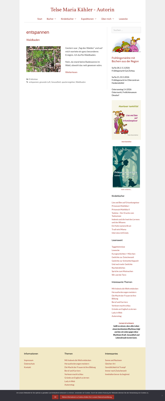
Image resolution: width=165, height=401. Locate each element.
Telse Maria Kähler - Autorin (82, 10)
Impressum (28, 360)
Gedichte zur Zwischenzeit (123, 257)
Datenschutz (29, 363)
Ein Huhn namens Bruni (121, 226)
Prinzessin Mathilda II (121, 209)
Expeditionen (90, 18)
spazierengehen (68, 82)
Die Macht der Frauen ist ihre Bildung (80, 367)
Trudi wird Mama (119, 229)
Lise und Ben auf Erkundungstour (125, 202)
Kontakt (27, 367)
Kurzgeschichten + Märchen (123, 254)
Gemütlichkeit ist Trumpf (115, 367)
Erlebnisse (33, 79)
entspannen (34, 82)
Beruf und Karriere (120, 302)
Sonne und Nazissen (113, 360)
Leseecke (123, 18)
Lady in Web (117, 312)
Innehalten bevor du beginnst (117, 374)
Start (39, 18)
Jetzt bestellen (126, 142)
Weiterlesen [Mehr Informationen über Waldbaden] (71, 72)
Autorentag (116, 316)
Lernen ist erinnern (126, 323)
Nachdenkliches (118, 268)
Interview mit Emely (120, 233)
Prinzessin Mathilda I (120, 206)
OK (55, 397)
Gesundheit (56, 82)
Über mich (109, 18)
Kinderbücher (70, 18)
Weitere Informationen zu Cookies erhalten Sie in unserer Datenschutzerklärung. (87, 397)
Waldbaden (33, 40)
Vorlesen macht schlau (121, 305)
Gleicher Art (110, 363)
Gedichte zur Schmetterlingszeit (125, 261)
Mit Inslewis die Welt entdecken (125, 288)
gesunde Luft (45, 82)
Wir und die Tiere (119, 275)
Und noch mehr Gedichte (122, 264)
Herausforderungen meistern (124, 292)
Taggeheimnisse (118, 247)
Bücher (53, 18)
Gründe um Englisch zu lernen (124, 309)
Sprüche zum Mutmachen (122, 271)
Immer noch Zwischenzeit (115, 370)
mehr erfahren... (126, 189)
